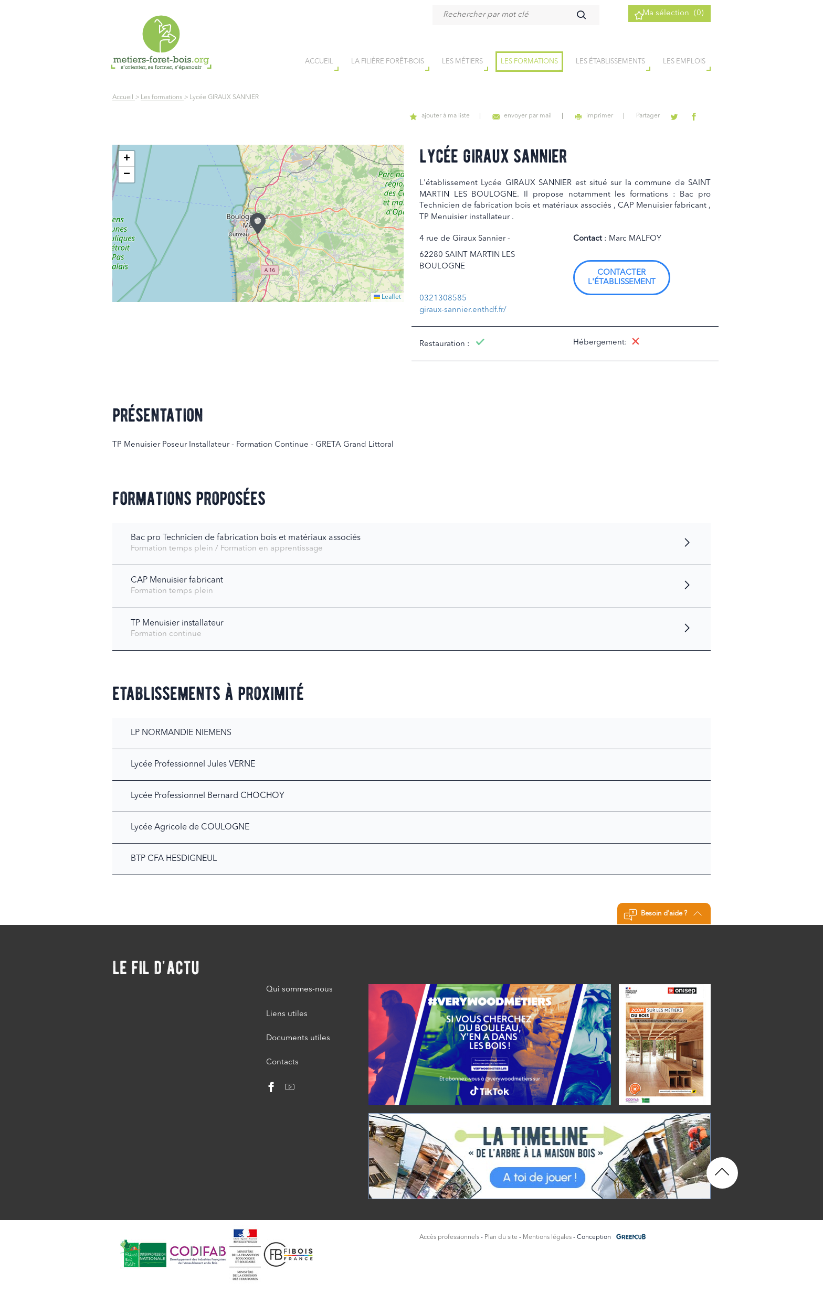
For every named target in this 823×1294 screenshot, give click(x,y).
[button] (257, 223)
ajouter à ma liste (467, 116)
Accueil (123, 97)
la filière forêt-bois (387, 62)
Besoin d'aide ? (662, 915)
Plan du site (501, 1237)
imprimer (610, 116)
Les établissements (610, 62)
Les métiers (462, 62)
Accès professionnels (449, 1237)
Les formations (529, 62)
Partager (659, 116)
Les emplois (684, 62)
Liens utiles (287, 1014)
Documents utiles (298, 1038)
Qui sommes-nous (299, 990)
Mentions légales (547, 1237)
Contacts (282, 1062)
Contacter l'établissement (622, 277)
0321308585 (443, 299)
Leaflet (387, 297)
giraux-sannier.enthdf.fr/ (463, 310)
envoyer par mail (544, 116)
